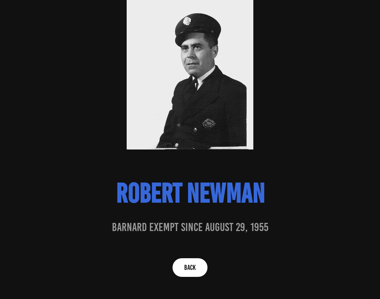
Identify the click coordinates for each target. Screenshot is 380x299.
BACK (190, 267)
